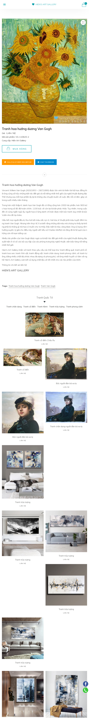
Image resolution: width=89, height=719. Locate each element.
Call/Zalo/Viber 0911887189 (17, 162)
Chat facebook (46, 162)
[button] (3, 4)
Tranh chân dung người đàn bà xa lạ (66, 426)
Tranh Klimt (42, 306)
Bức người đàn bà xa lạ (66, 383)
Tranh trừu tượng (57, 306)
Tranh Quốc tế (44, 297)
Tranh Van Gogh (48, 286)
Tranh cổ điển (29, 306)
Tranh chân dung (14, 306)
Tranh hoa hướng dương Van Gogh (24, 286)
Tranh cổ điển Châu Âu (44, 340)
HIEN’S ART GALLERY (46, 4)
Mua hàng (17, 148)
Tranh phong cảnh (74, 306)
